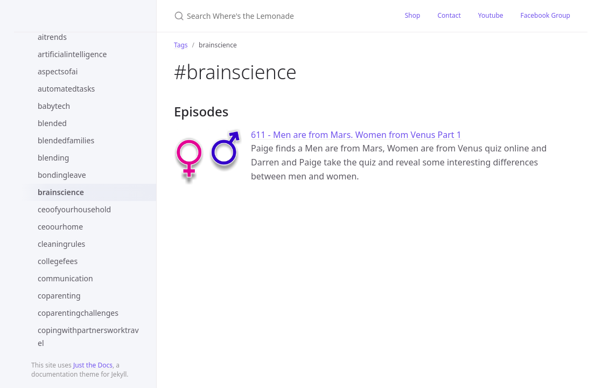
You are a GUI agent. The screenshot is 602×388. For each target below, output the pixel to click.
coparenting (59, 295)
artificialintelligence (72, 54)
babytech (54, 106)
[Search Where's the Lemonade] (276, 16)
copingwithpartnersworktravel (88, 336)
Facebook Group (545, 15)
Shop (413, 15)
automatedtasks (66, 89)
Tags (181, 45)
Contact (448, 15)
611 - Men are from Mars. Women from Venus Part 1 (356, 135)
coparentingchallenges (78, 313)
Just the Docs (93, 365)
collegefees (58, 261)
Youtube (490, 15)
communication (65, 278)
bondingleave (62, 175)
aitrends (52, 37)
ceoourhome (60, 226)
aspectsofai (58, 71)
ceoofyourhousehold (74, 209)
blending (53, 158)
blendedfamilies (66, 140)
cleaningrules (61, 244)
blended (52, 123)
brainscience (61, 192)
